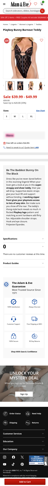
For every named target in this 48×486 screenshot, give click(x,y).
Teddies (39, 24)
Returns (32, 423)
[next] (43, 85)
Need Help (33, 413)
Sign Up (24, 394)
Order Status (12, 413)
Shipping (10, 423)
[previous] (4, 85)
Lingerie (14, 24)
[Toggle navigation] (4, 3)
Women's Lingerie (26, 24)
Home (5, 24)
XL (31, 116)
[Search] (24, 10)
